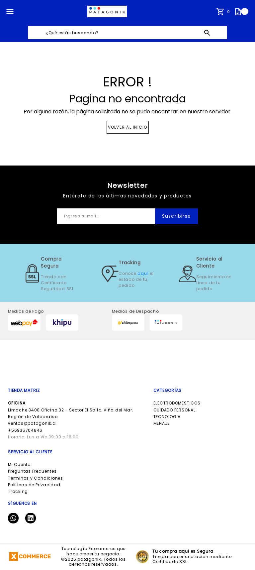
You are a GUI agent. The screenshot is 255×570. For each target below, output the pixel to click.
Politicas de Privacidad (34, 485)
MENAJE (161, 423)
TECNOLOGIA (167, 416)
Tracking (18, 491)
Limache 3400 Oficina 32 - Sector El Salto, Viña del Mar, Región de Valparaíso (70, 409)
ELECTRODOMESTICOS (177, 403)
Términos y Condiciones (35, 478)
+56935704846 (25, 430)
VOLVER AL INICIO (127, 127)
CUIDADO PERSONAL (174, 410)
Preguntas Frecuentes (32, 471)
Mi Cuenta (19, 464)
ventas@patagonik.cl (32, 423)
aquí (142, 273)
